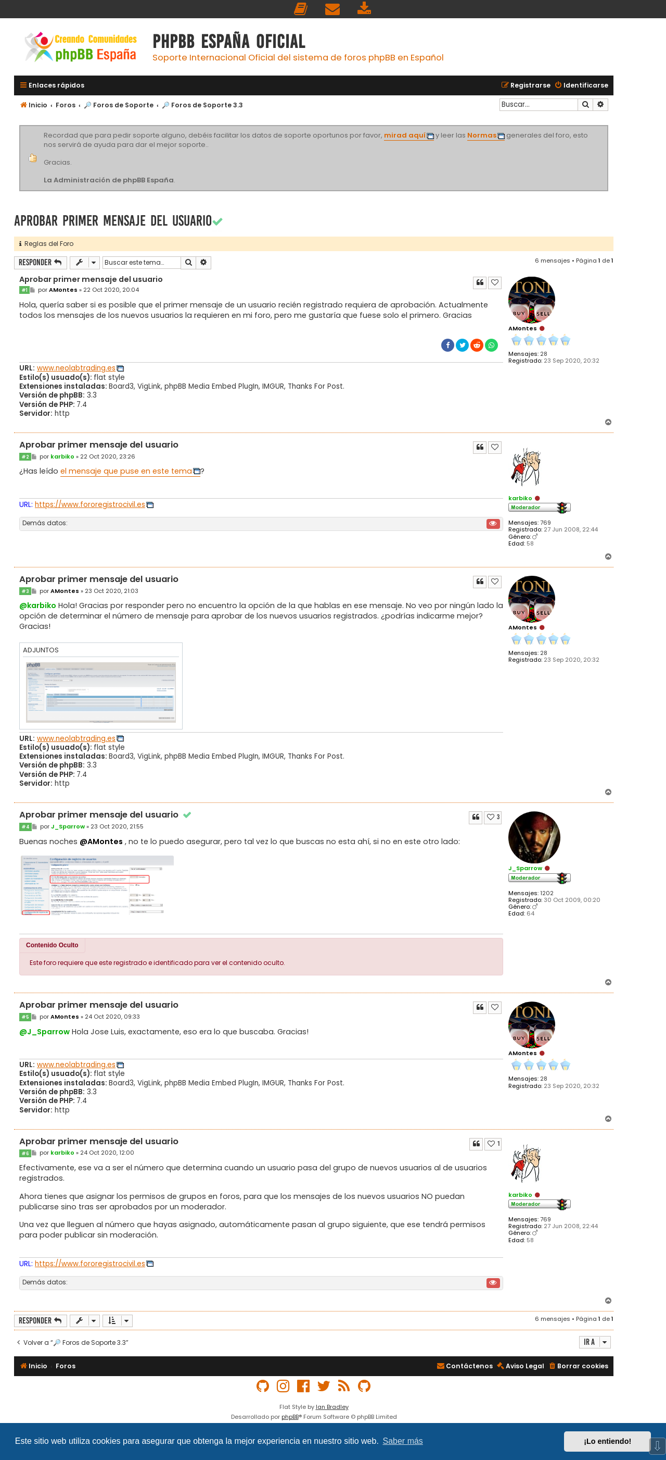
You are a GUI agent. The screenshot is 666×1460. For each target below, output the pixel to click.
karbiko (520, 498)
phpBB (290, 1417)
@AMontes (101, 841)
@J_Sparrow (44, 1031)
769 (545, 522)
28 (543, 354)
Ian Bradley (332, 1407)
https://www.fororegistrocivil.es (90, 504)
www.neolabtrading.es (76, 368)
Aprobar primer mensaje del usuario (113, 221)
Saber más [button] (403, 1441)
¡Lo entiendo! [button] (607, 1441)
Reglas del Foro (46, 243)
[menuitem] (301, 9)
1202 (547, 893)
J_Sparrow (525, 868)
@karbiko (37, 605)
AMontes (522, 328)
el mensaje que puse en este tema (126, 471)
